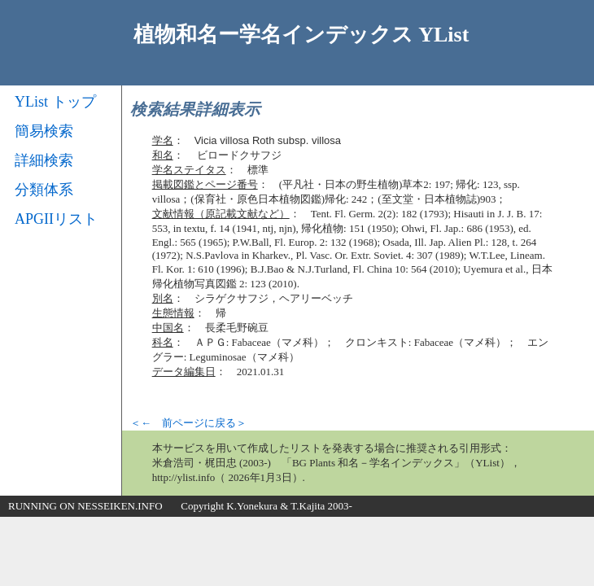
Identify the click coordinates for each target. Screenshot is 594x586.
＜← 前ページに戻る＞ (188, 423)
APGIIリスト (56, 219)
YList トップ (55, 102)
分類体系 (44, 189)
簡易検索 (44, 131)
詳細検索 (44, 160)
